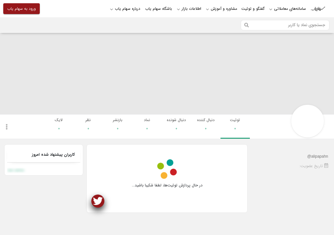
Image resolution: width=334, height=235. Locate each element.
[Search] (285, 25)
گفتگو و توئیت (253, 9)
